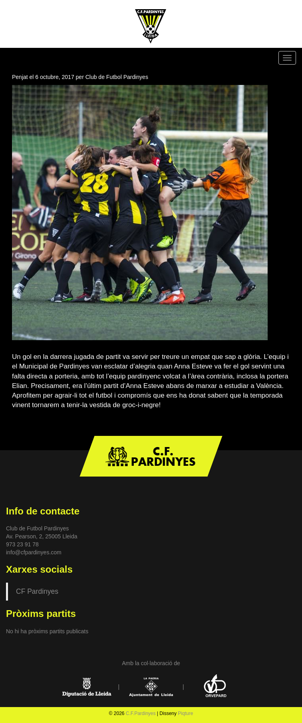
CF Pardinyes (37, 591)
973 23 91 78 (22, 544)
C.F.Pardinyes (141, 713)
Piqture (185, 713)
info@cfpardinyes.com (34, 552)
